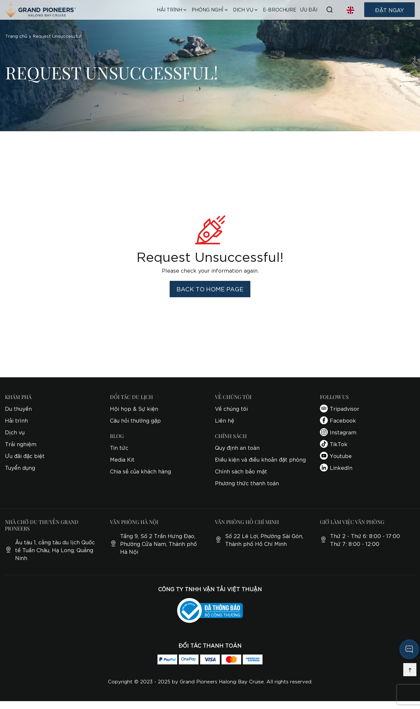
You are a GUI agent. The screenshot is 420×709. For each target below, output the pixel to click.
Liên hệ (224, 420)
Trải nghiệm (20, 443)
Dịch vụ (15, 431)
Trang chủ (16, 36)
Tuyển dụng (20, 467)
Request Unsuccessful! (57, 36)
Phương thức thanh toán (247, 482)
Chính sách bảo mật (241, 471)
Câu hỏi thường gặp (135, 420)
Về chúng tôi (231, 408)
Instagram (338, 432)
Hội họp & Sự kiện (134, 408)
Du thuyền (18, 408)
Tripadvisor (339, 408)
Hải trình (16, 420)
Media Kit (122, 459)
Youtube (336, 456)
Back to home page (210, 289)
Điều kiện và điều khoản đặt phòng (260, 459)
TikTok (333, 444)
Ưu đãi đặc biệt (25, 455)
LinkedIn (336, 467)
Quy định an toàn (237, 447)
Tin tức (119, 447)
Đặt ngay (389, 9)
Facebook (338, 420)
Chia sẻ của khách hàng (140, 471)
